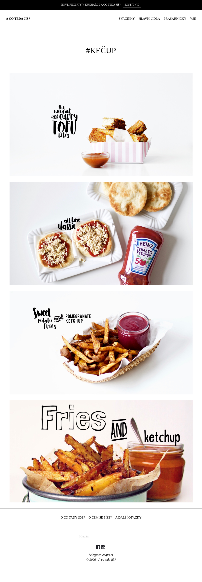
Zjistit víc (131, 4)
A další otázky (128, 517)
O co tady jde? (72, 517)
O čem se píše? (100, 517)
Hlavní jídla (149, 18)
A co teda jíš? (18, 18)
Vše (193, 18)
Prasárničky (175, 18)
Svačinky (127, 18)
